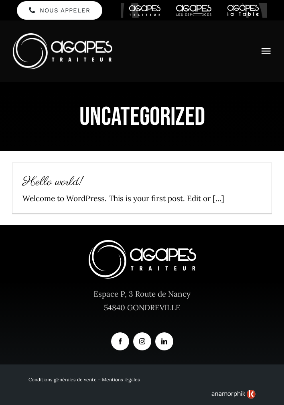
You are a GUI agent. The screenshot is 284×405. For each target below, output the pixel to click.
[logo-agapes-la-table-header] (243, 8)
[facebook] (120, 341)
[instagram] (142, 341)
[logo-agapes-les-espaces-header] (193, 8)
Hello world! (52, 182)
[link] (233, 394)
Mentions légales (121, 380)
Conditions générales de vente (62, 380)
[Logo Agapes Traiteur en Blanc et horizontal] (62, 36)
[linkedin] (164, 341)
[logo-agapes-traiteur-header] (144, 8)
